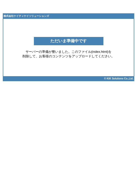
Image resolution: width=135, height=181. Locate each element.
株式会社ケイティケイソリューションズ (26, 16)
